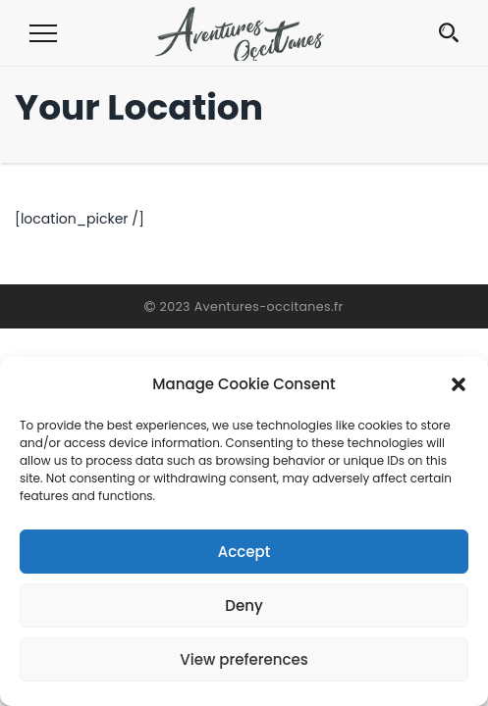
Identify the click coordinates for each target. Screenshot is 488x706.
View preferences (243, 659)
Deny (243, 605)
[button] (458, 384)
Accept (244, 551)
